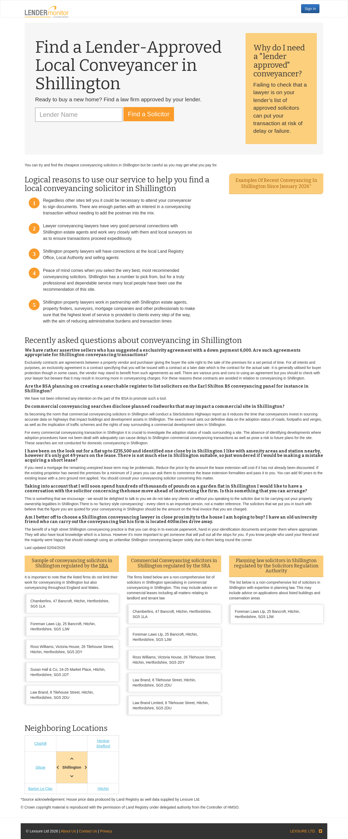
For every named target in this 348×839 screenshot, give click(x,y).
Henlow (103, 741)
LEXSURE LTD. (303, 831)
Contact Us (88, 831)
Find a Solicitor (149, 114)
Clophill (40, 743)
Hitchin (103, 789)
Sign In (310, 9)
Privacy (106, 831)
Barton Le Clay (40, 789)
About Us (68, 831)
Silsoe (40, 767)
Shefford (103, 746)
